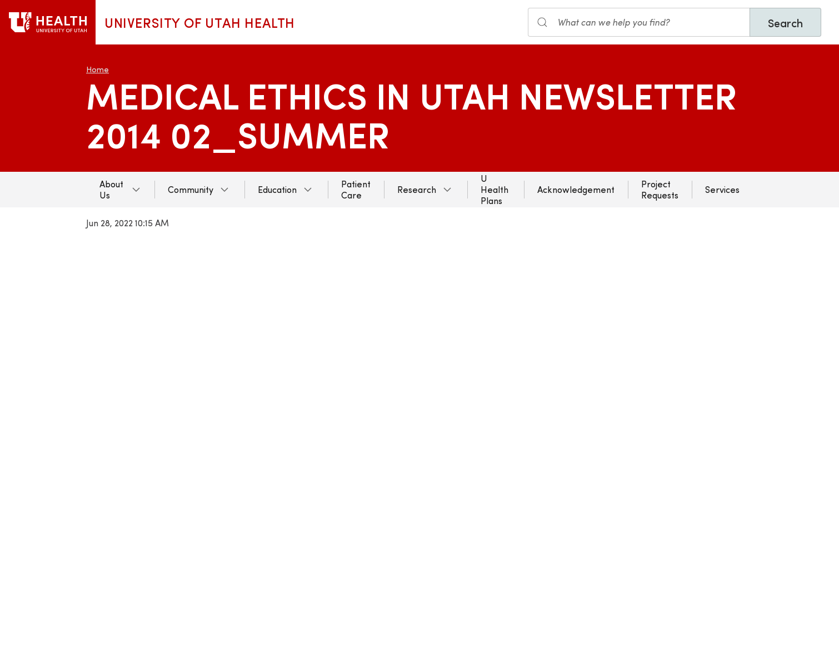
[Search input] (639, 22)
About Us (111, 189)
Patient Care (356, 189)
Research (416, 189)
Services (722, 189)
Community (190, 189)
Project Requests (659, 189)
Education (277, 189)
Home (97, 69)
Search (785, 22)
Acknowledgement (576, 189)
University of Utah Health (199, 22)
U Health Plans (494, 189)
